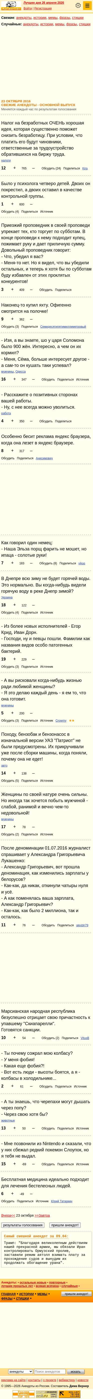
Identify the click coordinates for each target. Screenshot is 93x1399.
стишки (78, 18)
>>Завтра (42, 1215)
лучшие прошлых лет (17, 1286)
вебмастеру (67, 1380)
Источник (46, 211)
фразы (65, 18)
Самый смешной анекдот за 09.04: (36, 1236)
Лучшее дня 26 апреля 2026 (44, 2)
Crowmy (61, 720)
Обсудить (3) (10, 326)
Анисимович (44, 458)
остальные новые (33, 1282)
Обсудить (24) (51, 168)
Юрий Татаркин (61, 1201)
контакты (34, 1380)
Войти (28, 8)
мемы (53, 18)
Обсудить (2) (10, 834)
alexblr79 (82, 925)
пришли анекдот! (76, 1294)
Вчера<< (8, 1215)
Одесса (20, 371)
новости (82, 1380)
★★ (71, 720)
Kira (85, 168)
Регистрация (43, 8)
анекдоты (23, 18)
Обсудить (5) (10, 780)
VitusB (85, 1038)
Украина (7, 597)
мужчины (7, 371)
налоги (6, 160)
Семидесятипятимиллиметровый (63, 326)
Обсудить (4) (10, 211)
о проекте (50, 1380)
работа (6, 413)
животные (8, 1120)
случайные (70, 1286)
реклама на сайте (13, 1380)
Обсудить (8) (48, 563)
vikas (81, 563)
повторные (57, 1282)
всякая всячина (47, 1286)
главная (8, 1294)
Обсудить (46, 290)
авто (4, 765)
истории (39, 18)
